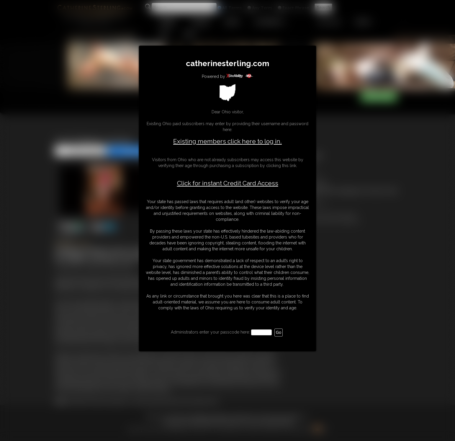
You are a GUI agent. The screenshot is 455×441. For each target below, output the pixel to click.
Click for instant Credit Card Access (227, 183)
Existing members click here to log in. (227, 141)
